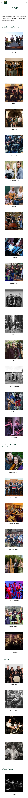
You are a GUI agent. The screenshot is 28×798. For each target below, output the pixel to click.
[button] (2, 2)
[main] (14, 8)
